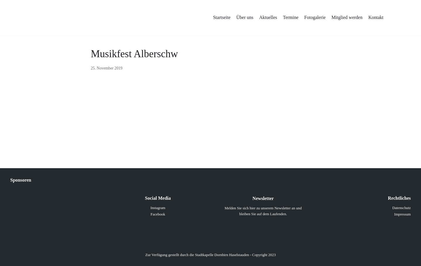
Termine (291, 17)
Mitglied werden (347, 17)
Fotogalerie (315, 17)
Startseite (222, 17)
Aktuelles (268, 17)
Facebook (158, 214)
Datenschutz (401, 208)
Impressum (402, 214)
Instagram (157, 208)
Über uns (244, 17)
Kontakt (376, 17)
